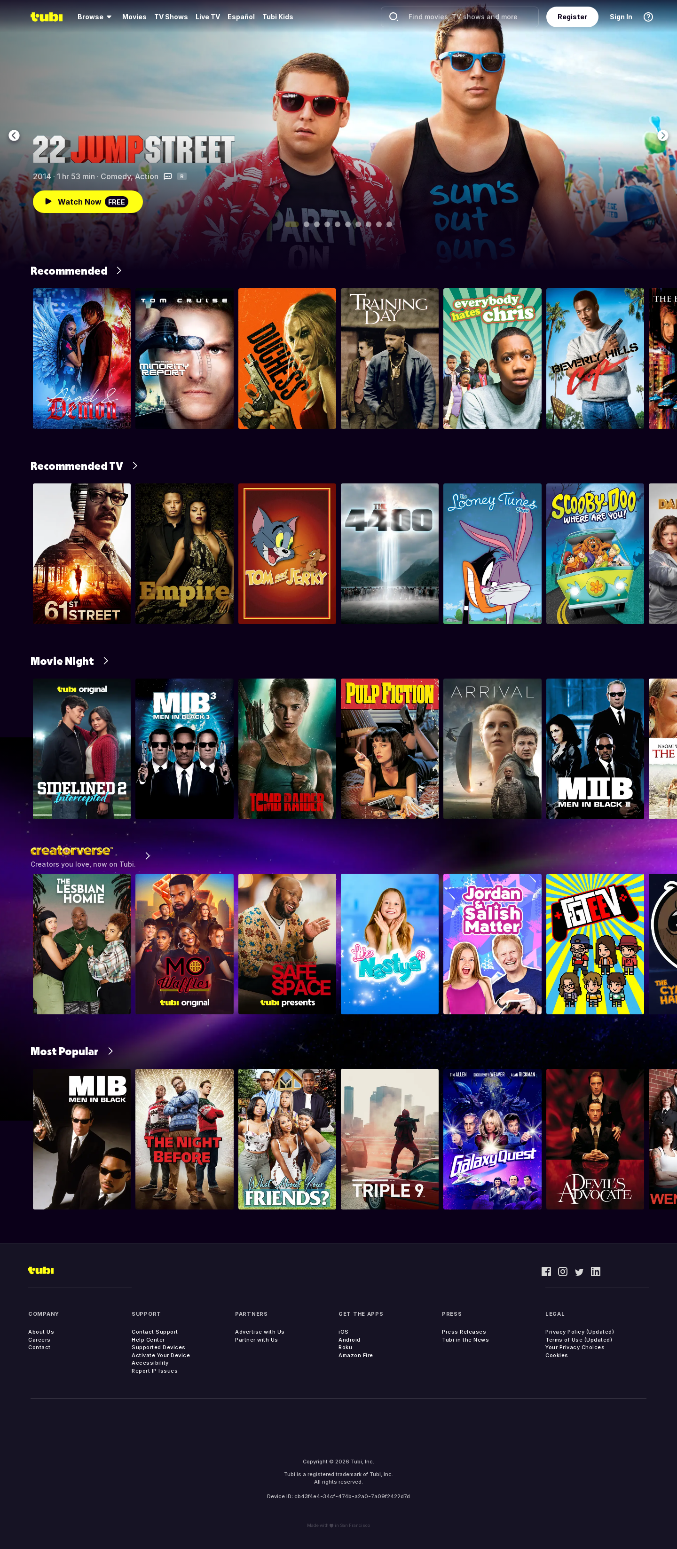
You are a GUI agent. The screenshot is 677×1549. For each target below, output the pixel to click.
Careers (39, 1339)
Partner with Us (256, 1339)
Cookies (556, 1355)
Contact (39, 1347)
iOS (343, 1331)
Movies (134, 17)
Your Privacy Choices (575, 1347)
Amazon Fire (355, 1355)
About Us (41, 1331)
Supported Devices (159, 1347)
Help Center (148, 1339)
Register (572, 17)
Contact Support (155, 1331)
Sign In (621, 17)
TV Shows (171, 17)
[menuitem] (96, 17)
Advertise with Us (260, 1331)
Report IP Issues (155, 1370)
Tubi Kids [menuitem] (277, 17)
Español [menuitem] (241, 17)
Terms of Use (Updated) (578, 1339)
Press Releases (464, 1331)
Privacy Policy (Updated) (579, 1331)
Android (349, 1339)
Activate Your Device (161, 1355)
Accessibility (150, 1362)
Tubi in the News (465, 1339)
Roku (345, 1347)
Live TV (208, 17)
